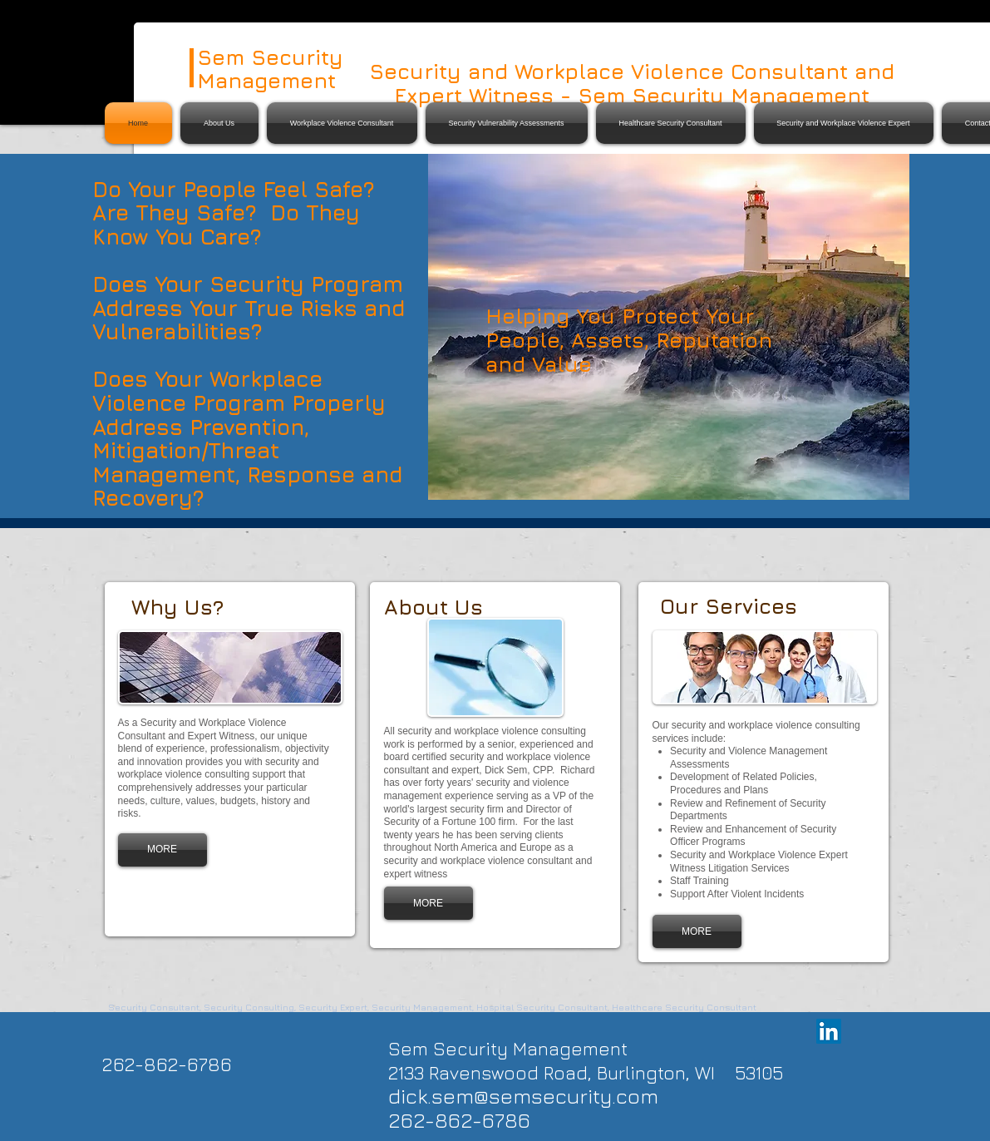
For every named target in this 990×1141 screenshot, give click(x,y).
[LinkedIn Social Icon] (828, 1031)
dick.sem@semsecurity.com (523, 1096)
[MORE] (162, 850)
